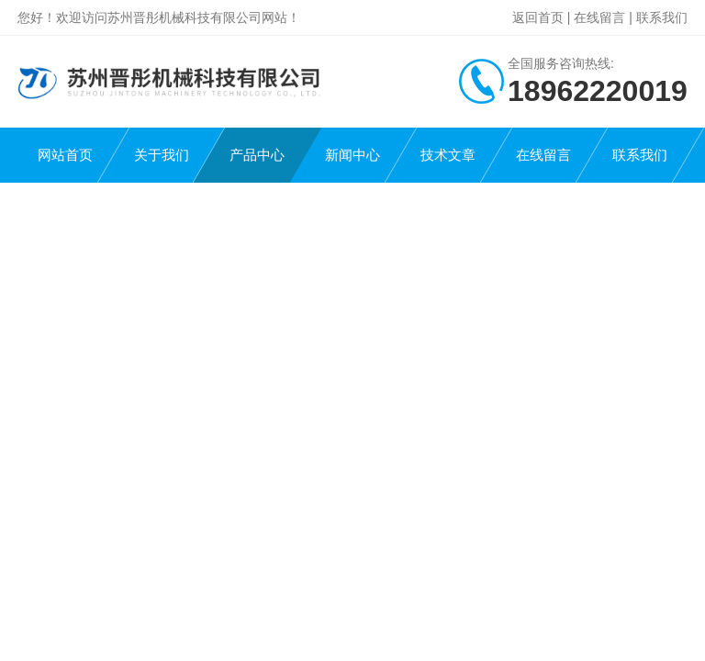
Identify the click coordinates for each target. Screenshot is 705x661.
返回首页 (538, 17)
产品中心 (257, 154)
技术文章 (448, 154)
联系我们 (662, 17)
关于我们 (161, 154)
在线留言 (599, 17)
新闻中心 (352, 154)
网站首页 (65, 154)
